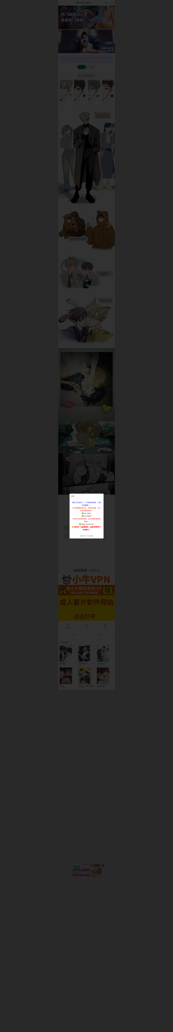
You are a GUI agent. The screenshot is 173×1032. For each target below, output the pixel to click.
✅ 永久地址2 (86, 516)
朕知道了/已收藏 (86, 536)
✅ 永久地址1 (86, 513)
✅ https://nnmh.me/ (86, 524)
